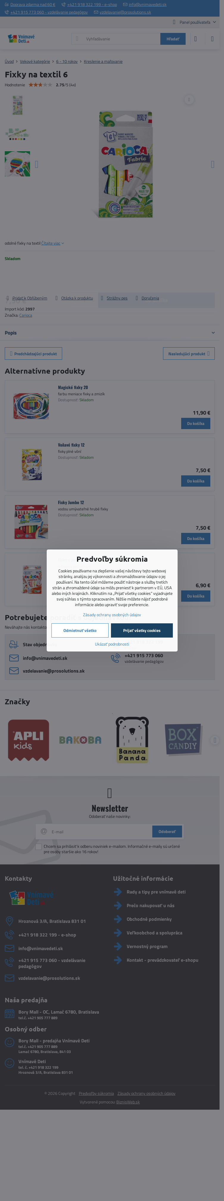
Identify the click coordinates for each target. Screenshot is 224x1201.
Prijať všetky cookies (142, 630)
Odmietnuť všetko (79, 630)
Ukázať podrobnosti (112, 644)
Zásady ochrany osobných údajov (112, 614)
